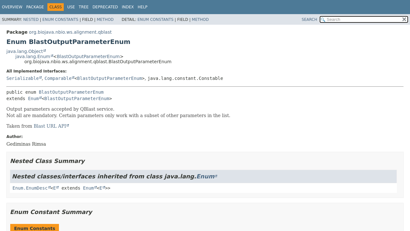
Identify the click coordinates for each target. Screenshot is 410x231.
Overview (12, 7)
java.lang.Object (24, 51)
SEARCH (309, 19)
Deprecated (105, 7)
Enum (33, 98)
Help (143, 7)
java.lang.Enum (32, 56)
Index (128, 7)
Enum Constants (60, 19)
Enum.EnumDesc (30, 188)
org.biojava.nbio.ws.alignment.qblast (70, 32)
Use (71, 7)
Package (35, 7)
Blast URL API (50, 126)
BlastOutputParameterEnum (88, 56)
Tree (84, 7)
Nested (30, 19)
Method (105, 19)
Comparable (58, 78)
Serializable (22, 78)
